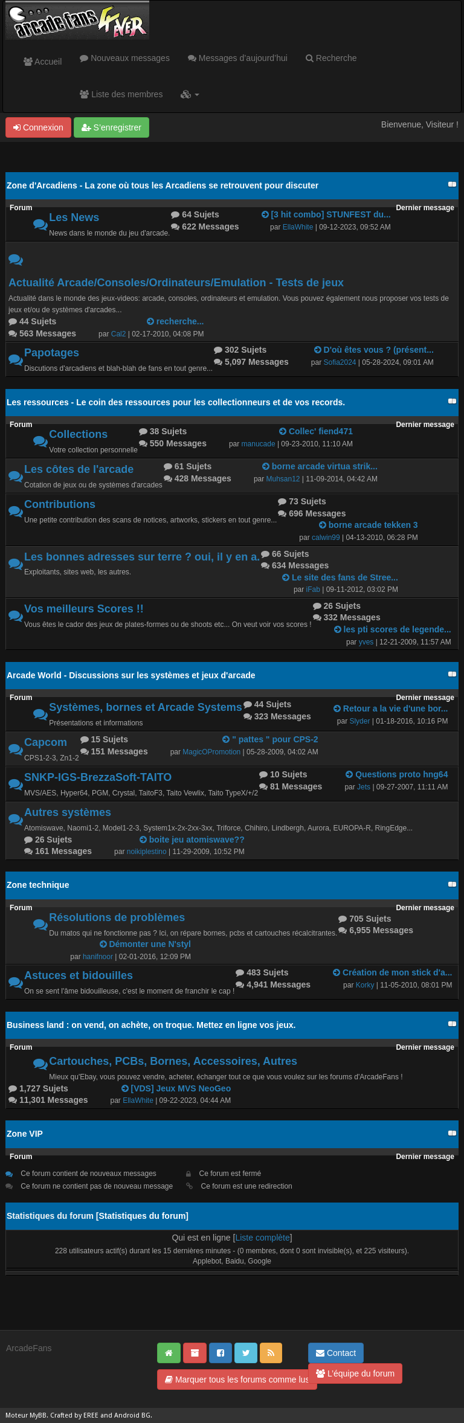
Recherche (331, 58)
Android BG (132, 1415)
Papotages (51, 353)
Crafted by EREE (74, 1415)
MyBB (38, 1415)
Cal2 (118, 334)
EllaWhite (298, 227)
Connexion (38, 127)
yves (366, 642)
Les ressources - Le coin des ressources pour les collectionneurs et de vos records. (176, 402)
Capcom (45, 742)
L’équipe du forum (355, 1373)
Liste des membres (121, 94)
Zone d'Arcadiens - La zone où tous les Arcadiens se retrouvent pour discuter (162, 185)
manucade (259, 444)
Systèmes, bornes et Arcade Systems (145, 707)
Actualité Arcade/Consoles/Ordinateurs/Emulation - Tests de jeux (176, 283)
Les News (74, 217)
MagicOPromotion (211, 752)
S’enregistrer (111, 127)
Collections (78, 434)
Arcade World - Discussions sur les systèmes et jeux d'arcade (131, 675)
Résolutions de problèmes (117, 917)
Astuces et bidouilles (78, 975)
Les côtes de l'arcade (79, 469)
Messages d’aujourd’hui (238, 58)
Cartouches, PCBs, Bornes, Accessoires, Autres (173, 1061)
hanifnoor (98, 956)
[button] (190, 94)
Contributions (59, 504)
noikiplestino (147, 851)
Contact (336, 1353)
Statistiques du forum (141, 1216)
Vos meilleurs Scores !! (84, 609)
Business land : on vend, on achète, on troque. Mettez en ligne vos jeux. (151, 1025)
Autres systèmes (67, 812)
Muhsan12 (283, 479)
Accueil (43, 61)
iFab (313, 589)
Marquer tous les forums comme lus (237, 1379)
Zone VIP (25, 1134)
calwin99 (326, 537)
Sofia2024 (340, 362)
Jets (363, 787)
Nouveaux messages (125, 58)
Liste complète (262, 1237)
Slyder (359, 721)
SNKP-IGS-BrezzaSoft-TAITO (98, 777)
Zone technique (38, 885)
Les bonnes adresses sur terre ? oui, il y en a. (142, 557)
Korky (365, 985)
